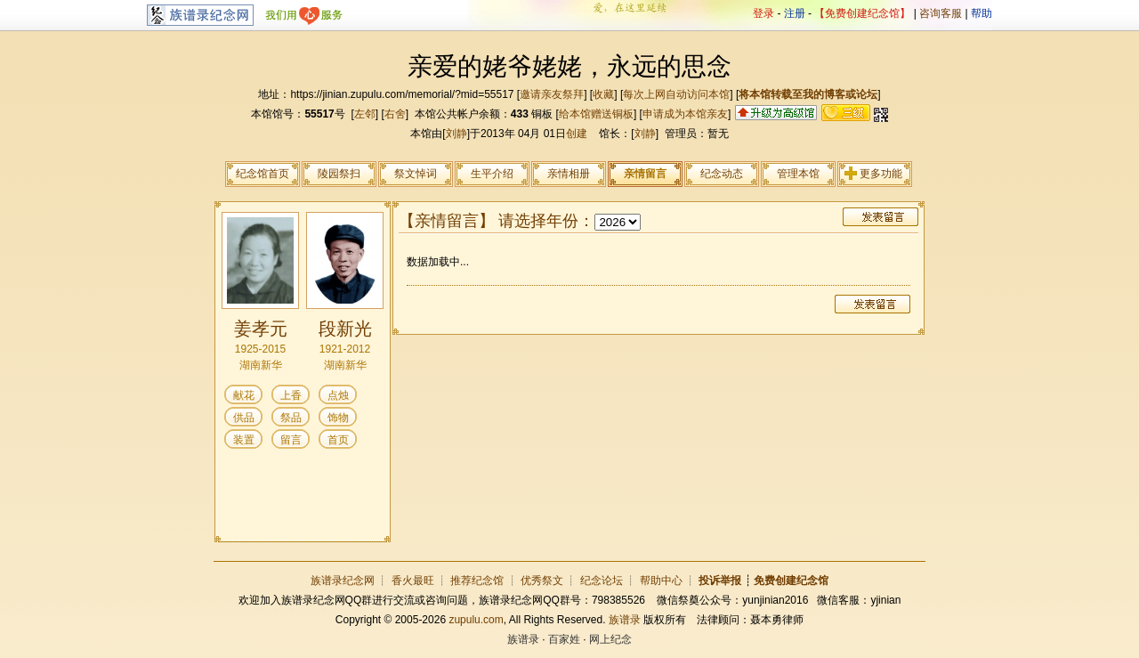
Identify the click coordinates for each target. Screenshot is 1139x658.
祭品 (291, 417)
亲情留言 (645, 173)
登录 (763, 13)
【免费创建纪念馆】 (862, 13)
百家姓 (564, 639)
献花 (243, 395)
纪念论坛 (601, 580)
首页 (338, 440)
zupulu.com (475, 619)
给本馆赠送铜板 (596, 114)
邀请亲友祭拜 (552, 94)
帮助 (981, 13)
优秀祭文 (542, 580)
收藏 (603, 94)
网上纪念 (610, 639)
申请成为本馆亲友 (685, 114)
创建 (576, 133)
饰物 (338, 417)
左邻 (365, 114)
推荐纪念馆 (477, 580)
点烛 (338, 395)
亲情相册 (568, 173)
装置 (243, 440)
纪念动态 (721, 173)
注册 (794, 13)
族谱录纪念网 (343, 580)
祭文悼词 (415, 173)
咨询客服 (940, 13)
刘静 (456, 133)
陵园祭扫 (339, 173)
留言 (291, 440)
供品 (243, 417)
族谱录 (625, 619)
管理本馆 (798, 173)
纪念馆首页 (262, 173)
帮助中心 (661, 580)
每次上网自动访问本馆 (676, 94)
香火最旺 (413, 580)
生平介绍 (492, 173)
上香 (291, 395)
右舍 (395, 114)
